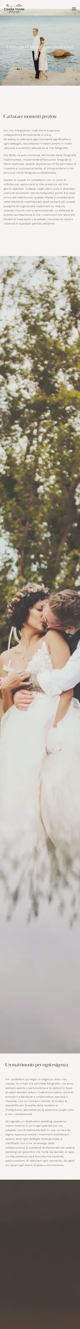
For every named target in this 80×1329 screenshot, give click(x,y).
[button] (74, 9)
